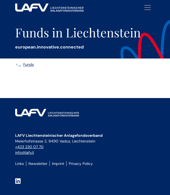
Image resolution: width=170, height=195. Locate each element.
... (19, 64)
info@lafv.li (24, 152)
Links (19, 163)
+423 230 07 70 (29, 146)
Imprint (58, 163)
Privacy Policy (81, 163)
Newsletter (37, 163)
